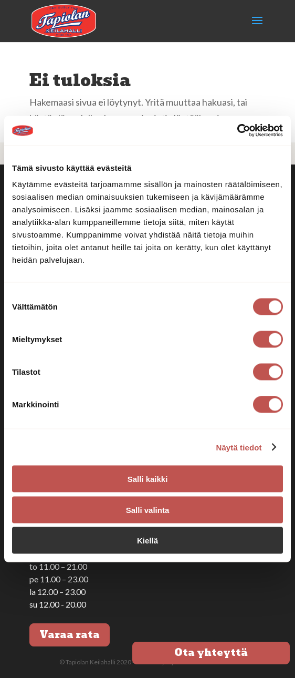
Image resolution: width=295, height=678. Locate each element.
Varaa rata (69, 634)
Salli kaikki (148, 479)
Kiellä (147, 540)
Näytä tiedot (239, 447)
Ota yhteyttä (211, 652)
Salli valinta (148, 509)
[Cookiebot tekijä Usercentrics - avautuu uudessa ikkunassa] (237, 131)
